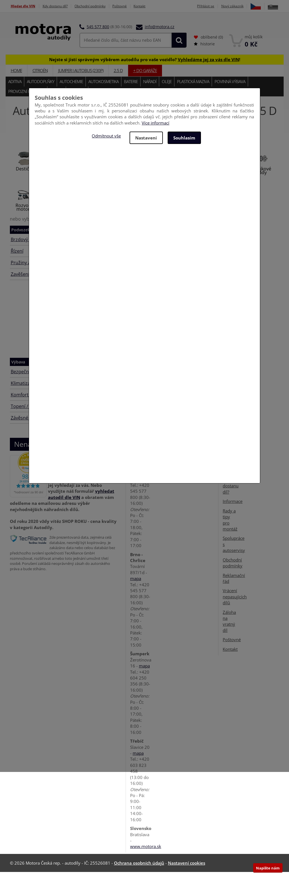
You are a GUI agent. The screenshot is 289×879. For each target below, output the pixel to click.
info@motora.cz (159, 33)
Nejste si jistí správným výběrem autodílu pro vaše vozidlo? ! (144, 66)
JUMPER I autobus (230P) (80, 77)
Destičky (25, 176)
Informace (232, 508)
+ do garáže (145, 77)
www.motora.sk (145, 853)
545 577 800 (98, 33)
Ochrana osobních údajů (139, 870)
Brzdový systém (27, 246)
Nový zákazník (245, 6)
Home (16, 77)
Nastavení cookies (186, 870)
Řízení (17, 258)
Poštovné (130, 6)
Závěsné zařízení (28, 425)
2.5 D (118, 77)
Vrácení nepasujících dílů (235, 603)
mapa (135, 486)
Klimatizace (23, 390)
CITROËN (40, 77)
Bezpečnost (23, 379)
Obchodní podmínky (97, 6)
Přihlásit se (216, 6)
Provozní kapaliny (26, 98)
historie (204, 51)
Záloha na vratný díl (229, 628)
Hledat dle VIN (23, 6)
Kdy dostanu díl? (59, 6)
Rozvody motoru (25, 214)
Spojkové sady (261, 178)
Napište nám (268, 868)
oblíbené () (208, 44)
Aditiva (14, 88)
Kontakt (153, 6)
